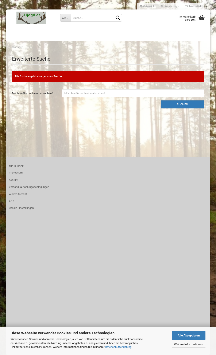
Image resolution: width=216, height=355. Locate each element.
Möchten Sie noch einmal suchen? (32, 93)
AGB (11, 201)
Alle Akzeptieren (189, 335)
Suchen (182, 104)
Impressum (16, 172)
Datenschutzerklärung (118, 346)
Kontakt (13, 179)
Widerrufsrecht (18, 194)
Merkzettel (193, 6)
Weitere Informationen (188, 344)
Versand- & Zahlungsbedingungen (29, 186)
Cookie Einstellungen (21, 208)
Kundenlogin (170, 6)
